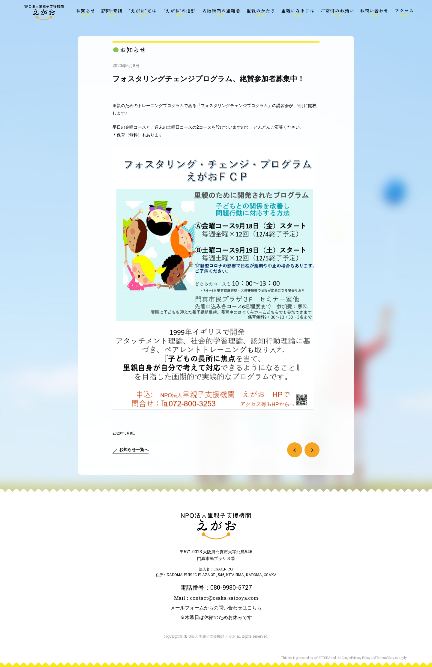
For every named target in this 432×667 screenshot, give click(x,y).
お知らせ (85, 12)
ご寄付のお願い (337, 12)
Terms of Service (387, 658)
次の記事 (312, 449)
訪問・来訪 (111, 12)
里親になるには (298, 12)
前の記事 (294, 449)
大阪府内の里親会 (221, 12)
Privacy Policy (360, 658)
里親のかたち (260, 12)
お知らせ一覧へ (133, 449)
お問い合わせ (374, 12)
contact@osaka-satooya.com (224, 598)
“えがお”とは (142, 12)
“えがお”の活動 (179, 12)
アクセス (404, 12)
